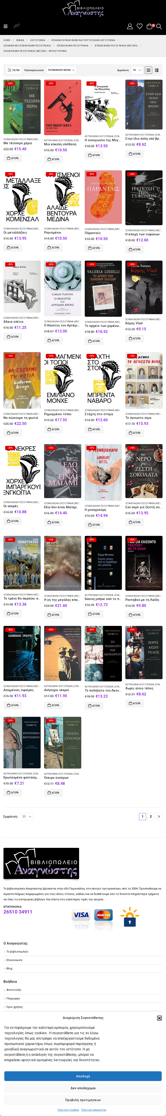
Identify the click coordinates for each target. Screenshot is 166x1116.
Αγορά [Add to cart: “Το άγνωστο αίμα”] (136, 432)
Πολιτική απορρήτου (93, 1109)
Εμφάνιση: (123, 70)
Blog (9, 968)
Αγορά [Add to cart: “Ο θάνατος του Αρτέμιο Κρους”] (55, 340)
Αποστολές (13, 989)
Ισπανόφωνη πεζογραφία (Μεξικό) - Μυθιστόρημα (32, 139)
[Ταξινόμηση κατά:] (61, 70)
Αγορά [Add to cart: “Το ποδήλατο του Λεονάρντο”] (96, 705)
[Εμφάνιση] (137, 70)
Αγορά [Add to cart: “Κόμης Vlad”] (136, 338)
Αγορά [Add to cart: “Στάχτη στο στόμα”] (96, 429)
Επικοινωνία (14, 960)
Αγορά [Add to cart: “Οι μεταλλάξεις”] (15, 247)
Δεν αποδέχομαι (83, 1088)
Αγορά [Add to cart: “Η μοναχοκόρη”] (96, 524)
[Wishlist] (139, 26)
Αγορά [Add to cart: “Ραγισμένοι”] (55, 247)
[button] (159, 1018)
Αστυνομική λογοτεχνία (58, 140)
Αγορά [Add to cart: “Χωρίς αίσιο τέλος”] (136, 703)
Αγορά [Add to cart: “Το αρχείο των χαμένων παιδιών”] (96, 341)
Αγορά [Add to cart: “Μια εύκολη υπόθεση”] (55, 159)
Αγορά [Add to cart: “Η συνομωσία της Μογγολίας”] (96, 155)
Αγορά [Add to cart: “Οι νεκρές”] (15, 521)
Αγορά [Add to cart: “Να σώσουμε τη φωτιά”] (15, 432)
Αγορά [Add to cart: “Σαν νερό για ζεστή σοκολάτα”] (136, 522)
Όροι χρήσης (14, 1006)
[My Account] (129, 26)
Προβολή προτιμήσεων (83, 1100)
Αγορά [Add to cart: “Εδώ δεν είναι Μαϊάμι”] (55, 522)
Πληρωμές (13, 998)
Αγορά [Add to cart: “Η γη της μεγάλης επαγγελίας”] (55, 614)
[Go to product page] (22, 107)
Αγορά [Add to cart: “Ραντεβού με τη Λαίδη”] (136, 614)
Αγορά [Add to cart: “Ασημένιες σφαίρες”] (15, 705)
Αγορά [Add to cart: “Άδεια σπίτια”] (15, 336)
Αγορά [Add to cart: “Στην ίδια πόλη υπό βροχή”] (136, 153)
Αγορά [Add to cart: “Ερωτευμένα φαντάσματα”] (15, 792)
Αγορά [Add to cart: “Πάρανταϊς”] (96, 248)
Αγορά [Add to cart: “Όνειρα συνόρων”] (55, 792)
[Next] (159, 816)
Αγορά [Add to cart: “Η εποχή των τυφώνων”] (136, 249)
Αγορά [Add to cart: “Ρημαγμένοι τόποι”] (55, 429)
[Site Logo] (83, 9)
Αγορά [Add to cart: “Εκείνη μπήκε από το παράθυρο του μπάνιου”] (96, 614)
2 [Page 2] (151, 816)
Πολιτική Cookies (68, 1109)
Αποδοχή (83, 1076)
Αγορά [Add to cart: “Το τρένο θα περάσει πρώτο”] (15, 613)
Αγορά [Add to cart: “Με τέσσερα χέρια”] (15, 158)
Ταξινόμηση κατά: (34, 70)
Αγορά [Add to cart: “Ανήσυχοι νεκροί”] (55, 705)
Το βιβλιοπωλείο (17, 951)
